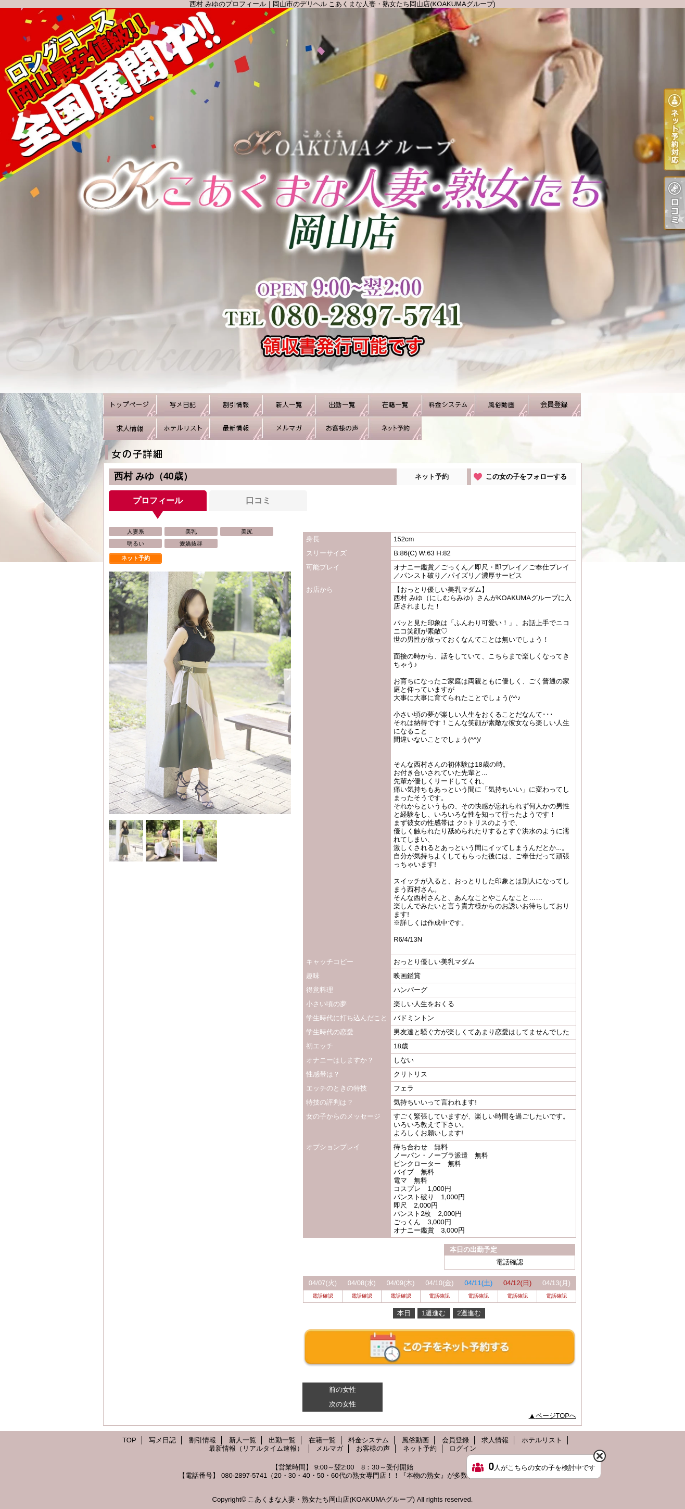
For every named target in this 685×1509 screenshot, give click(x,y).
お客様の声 (342, 428)
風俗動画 (501, 404)
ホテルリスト (182, 428)
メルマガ (288, 428)
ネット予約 (395, 428)
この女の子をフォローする (526, 476)
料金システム (448, 404)
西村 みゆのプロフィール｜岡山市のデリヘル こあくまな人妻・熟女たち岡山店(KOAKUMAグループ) (342, 200)
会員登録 (554, 404)
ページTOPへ (556, 1415)
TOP (129, 404)
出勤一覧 (342, 404)
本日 (404, 1313)
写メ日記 (182, 404)
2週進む (469, 1313)
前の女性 (342, 1389)
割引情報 (235, 404)
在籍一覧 (395, 404)
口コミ (258, 500)
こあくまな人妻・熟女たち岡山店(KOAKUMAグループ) (331, 1499)
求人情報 (129, 428)
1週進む (434, 1313)
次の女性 (342, 1404)
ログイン (462, 1448)
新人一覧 (288, 404)
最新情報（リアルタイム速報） (235, 428)
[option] (200, 693)
